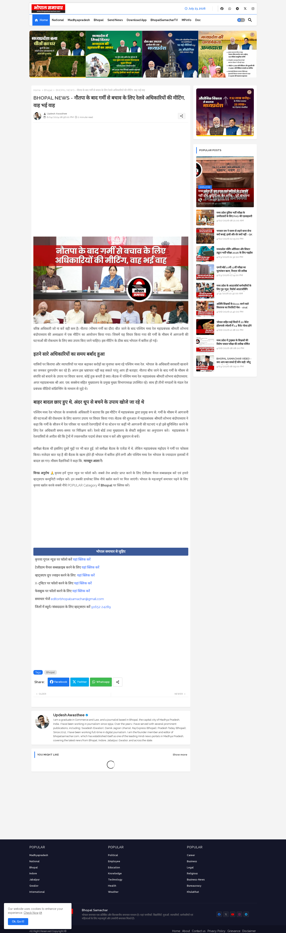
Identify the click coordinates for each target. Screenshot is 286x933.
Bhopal (98, 20)
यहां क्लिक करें (82, 559)
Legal (190, 867)
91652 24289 (101, 607)
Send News (115, 20)
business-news (196, 879)
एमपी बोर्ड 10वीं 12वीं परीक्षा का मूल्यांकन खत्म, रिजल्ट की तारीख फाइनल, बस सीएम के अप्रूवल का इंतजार (234, 271)
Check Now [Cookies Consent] (31, 912)
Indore (33, 873)
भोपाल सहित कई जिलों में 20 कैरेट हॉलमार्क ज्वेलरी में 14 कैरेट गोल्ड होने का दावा (233, 326)
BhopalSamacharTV (164, 20)
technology (115, 879)
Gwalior (33, 885)
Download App (137, 20)
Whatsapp (103, 681)
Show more (180, 754)
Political (113, 855)
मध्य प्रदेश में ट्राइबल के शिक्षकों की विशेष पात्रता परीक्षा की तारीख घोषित (233, 342)
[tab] (41, 20)
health (112, 885)
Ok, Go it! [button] (18, 921)
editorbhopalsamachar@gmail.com (77, 599)
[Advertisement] (110, 153)
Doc (198, 20)
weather (113, 892)
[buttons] (221, 9)
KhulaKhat (193, 892)
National (58, 20)
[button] (241, 20)
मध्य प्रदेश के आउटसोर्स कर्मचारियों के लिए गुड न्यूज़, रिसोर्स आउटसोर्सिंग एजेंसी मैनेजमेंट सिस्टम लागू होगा (233, 289)
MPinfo (186, 20)
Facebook (60, 681)
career (191, 855)
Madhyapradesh (79, 20)
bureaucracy (194, 885)
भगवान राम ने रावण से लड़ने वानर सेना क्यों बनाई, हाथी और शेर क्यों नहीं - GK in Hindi (234, 234)
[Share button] (117, 682)
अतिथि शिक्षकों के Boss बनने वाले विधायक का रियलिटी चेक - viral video (232, 307)
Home (44, 20)
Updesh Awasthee (69, 715)
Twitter (82, 681)
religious (192, 873)
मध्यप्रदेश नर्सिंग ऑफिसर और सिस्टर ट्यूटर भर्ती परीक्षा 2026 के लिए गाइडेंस (234, 251)
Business (192, 861)
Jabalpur (34, 879)
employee (114, 861)
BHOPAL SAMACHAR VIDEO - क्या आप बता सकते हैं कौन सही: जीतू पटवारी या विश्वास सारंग (233, 362)
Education (114, 867)
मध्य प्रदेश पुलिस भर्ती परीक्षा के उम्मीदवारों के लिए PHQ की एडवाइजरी (234, 214)
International (37, 892)
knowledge (115, 873)
